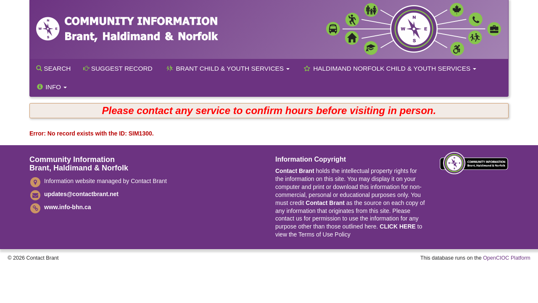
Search (53, 68)
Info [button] (51, 86)
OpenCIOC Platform (506, 258)
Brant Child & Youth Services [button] (227, 68)
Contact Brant (294, 170)
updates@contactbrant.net (81, 194)
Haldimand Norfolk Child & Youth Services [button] (389, 68)
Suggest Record (117, 68)
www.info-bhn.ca (67, 207)
